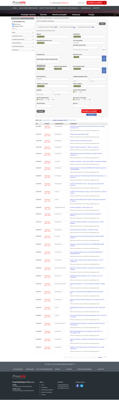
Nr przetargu (41, 103)
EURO (104, 60)
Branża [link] (13, 32)
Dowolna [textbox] (39, 78)
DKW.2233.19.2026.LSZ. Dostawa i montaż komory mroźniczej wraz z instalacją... (87, 268)
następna (100, 357)
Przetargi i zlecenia (28, 15)
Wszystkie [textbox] (76, 42)
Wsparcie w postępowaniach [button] (68, 8)
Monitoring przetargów (28, 8)
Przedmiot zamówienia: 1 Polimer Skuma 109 (81, 207)
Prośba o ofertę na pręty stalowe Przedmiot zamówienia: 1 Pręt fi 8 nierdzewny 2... (86, 260)
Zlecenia (43, 15)
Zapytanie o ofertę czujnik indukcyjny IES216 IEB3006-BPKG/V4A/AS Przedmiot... (87, 245)
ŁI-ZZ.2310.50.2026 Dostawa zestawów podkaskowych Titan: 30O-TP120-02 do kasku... (88, 316)
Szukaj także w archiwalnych (84, 27)
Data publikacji (41, 76)
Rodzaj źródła (77, 83)
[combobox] (53, 36)
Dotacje (91, 15)
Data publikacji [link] (15, 49)
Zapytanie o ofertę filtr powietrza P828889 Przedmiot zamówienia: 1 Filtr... (87, 292)
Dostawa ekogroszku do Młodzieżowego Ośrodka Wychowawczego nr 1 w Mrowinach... (88, 176)
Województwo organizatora (41, 66)
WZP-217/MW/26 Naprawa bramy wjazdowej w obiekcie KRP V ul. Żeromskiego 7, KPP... (86, 332)
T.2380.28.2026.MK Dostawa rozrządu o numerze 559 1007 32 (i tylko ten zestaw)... (88, 192)
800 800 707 (65, 3)
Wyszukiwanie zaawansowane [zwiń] (46, 30)
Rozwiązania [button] (86, 8)
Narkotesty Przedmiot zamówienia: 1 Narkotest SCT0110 (84, 229)
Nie (75, 92)
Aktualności (18, 369)
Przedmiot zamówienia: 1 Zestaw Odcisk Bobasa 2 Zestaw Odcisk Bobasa (88, 161)
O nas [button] (14, 8)
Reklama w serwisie (85, 369)
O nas (42, 385)
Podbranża (76, 34)
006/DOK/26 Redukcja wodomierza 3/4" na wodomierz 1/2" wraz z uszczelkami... (86, 276)
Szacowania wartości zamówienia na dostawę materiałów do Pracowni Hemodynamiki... (87, 324)
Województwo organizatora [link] (18, 39)
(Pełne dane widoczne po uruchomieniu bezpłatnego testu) (84, 130)
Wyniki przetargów (59, 15)
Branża (39, 34)
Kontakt (96, 8)
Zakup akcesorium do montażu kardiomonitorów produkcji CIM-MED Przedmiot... (87, 237)
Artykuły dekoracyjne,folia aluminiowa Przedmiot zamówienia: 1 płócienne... (86, 214)
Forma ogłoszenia (42, 83)
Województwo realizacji (44, 40)
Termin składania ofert (59, 120)
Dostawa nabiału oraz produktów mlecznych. (81, 140)
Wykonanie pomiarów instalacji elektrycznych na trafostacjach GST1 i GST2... (87, 300)
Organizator (40, 54)
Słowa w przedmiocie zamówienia (45, 21)
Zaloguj (81, 3)
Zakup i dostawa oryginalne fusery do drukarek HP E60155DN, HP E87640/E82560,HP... (86, 253)
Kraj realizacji (77, 54)
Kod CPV (75, 103)
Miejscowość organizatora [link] (18, 46)
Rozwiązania (44, 387)
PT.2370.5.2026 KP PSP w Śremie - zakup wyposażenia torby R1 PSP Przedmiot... (87, 184)
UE (104, 57)
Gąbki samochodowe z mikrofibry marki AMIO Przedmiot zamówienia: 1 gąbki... (87, 340)
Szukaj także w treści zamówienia (46, 27)
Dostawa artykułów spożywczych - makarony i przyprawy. (84, 147)
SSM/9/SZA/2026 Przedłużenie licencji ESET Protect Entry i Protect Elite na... (87, 308)
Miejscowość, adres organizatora (47, 59)
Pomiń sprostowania (79, 90)
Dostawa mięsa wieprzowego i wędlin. (79, 134)
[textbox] (45, 36)
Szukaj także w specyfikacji (65, 27)
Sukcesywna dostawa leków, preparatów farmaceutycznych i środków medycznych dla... (87, 127)
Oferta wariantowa (43, 97)
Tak (80, 92)
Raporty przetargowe (47, 8)
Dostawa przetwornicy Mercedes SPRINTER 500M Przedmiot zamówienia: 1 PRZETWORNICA (88, 168)
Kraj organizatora (78, 66)
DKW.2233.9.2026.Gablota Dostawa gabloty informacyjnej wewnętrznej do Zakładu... (87, 200)
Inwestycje (76, 15)
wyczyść (15, 28)
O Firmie (69, 369)
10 (94, 357)
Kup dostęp (91, 114)
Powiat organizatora (60, 66)
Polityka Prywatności (44, 369)
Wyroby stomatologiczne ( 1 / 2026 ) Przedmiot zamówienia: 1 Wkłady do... (87, 284)
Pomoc (57, 369)
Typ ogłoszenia (77, 40)
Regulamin (30, 369)
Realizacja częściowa (79, 97)
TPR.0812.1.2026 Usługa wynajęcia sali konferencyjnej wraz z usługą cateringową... (87, 348)
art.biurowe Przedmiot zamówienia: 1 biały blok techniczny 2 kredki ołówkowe (87, 222)
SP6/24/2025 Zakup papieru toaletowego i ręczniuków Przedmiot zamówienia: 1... (86, 154)
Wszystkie (40, 99)
